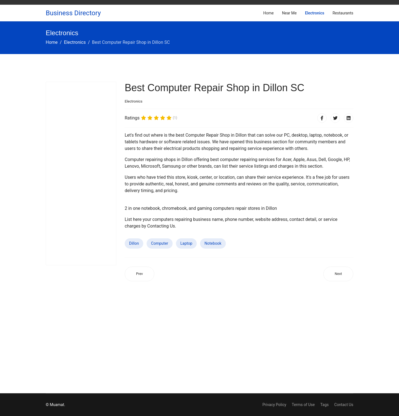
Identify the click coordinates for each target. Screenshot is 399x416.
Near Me (289, 13)
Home (268, 13)
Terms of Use (303, 404)
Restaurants (342, 13)
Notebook (212, 243)
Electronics (314, 13)
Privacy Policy (274, 404)
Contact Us (343, 404)
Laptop (186, 243)
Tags (324, 404)
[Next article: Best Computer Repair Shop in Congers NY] (338, 274)
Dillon (134, 243)
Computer (159, 243)
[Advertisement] (81, 173)
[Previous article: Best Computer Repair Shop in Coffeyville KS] (139, 274)
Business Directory (73, 13)
